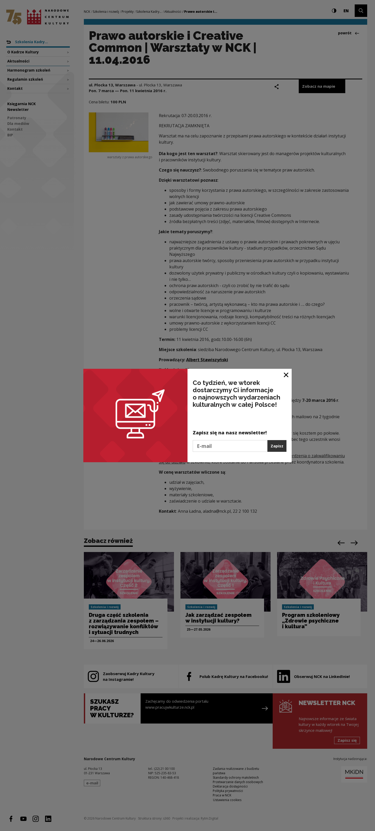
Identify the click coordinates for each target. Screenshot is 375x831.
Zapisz (277, 445)
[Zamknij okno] (286, 374)
